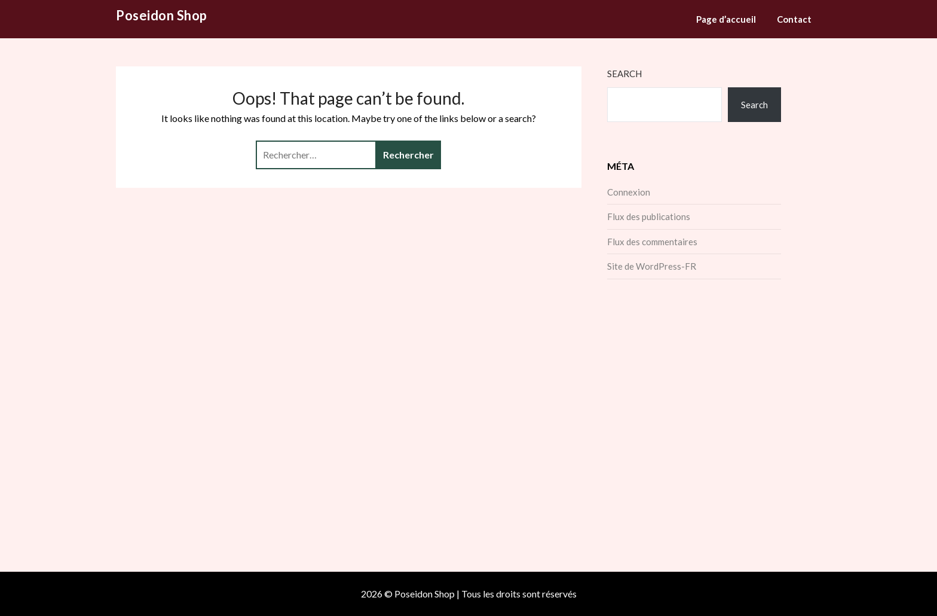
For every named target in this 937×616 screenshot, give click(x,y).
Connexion (628, 192)
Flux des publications (648, 216)
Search (624, 73)
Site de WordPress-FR (651, 266)
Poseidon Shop (161, 15)
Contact (794, 19)
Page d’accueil (726, 19)
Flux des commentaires (652, 241)
